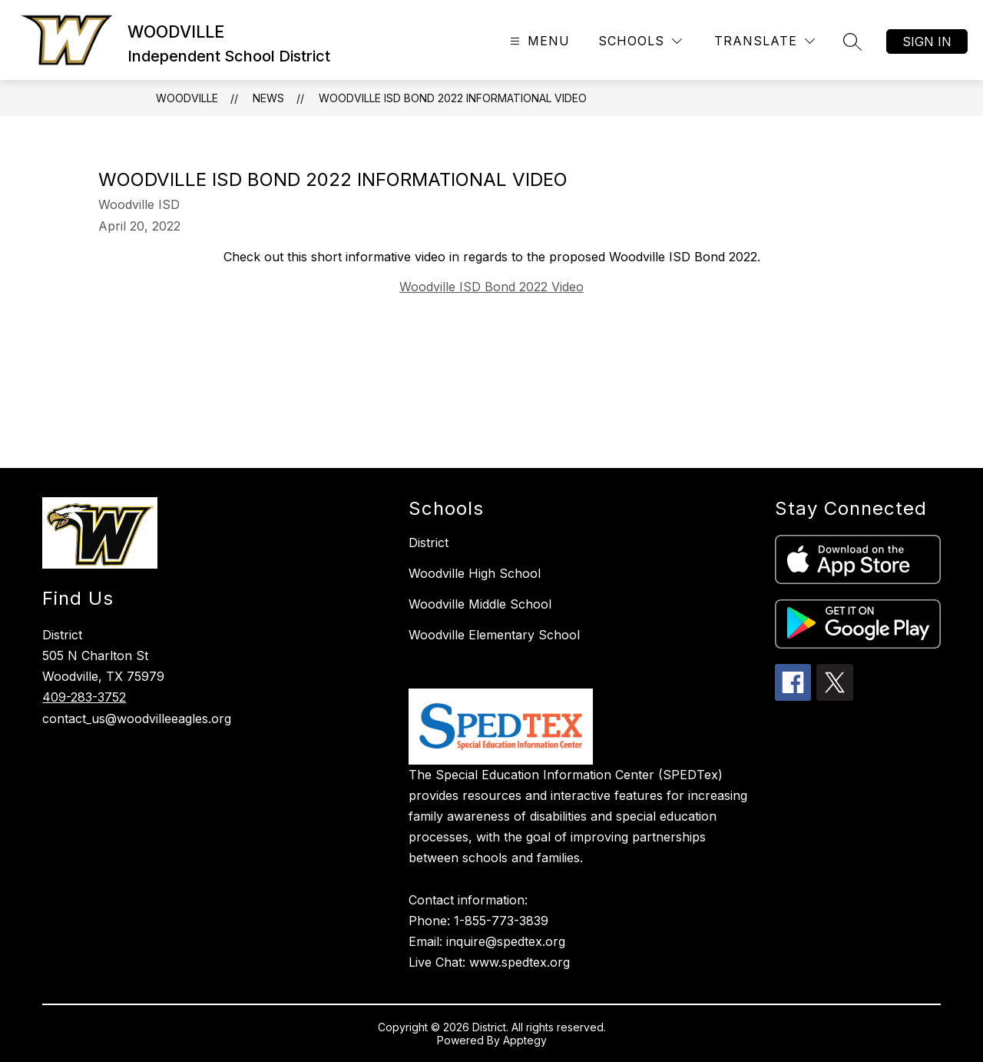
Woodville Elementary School (494, 634)
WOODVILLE (187, 98)
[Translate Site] (764, 41)
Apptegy (525, 1040)
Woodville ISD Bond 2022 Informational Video (453, 98)
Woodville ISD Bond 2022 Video (491, 286)
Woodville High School (475, 573)
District (428, 542)
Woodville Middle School (480, 604)
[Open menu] (538, 41)
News (268, 98)
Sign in (927, 41)
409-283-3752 (84, 697)
